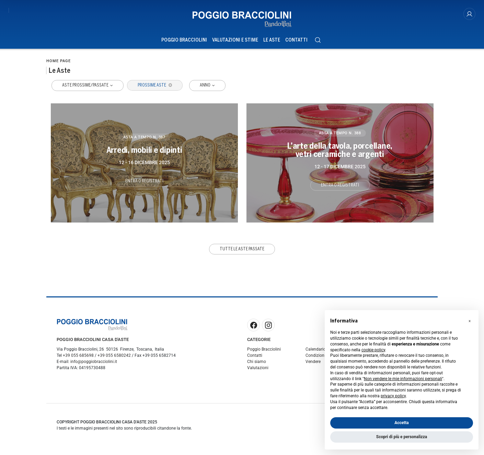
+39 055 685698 (78, 355)
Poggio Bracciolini (264, 349)
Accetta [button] (401, 422)
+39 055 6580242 (114, 355)
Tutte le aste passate (242, 248)
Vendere (313, 361)
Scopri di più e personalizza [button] (401, 436)
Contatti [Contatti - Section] (296, 40)
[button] (469, 321)
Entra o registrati (144, 180)
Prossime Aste (155, 85)
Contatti (254, 355)
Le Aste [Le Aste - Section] (271, 40)
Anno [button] (205, 85)
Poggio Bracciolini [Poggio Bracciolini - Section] (184, 40)
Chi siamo (256, 361)
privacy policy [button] (393, 396)
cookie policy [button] (373, 350)
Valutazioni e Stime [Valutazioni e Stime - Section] (235, 40)
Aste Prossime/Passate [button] (85, 85)
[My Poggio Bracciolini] (469, 14)
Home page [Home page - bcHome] (58, 61)
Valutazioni (257, 367)
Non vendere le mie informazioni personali (403, 378)
